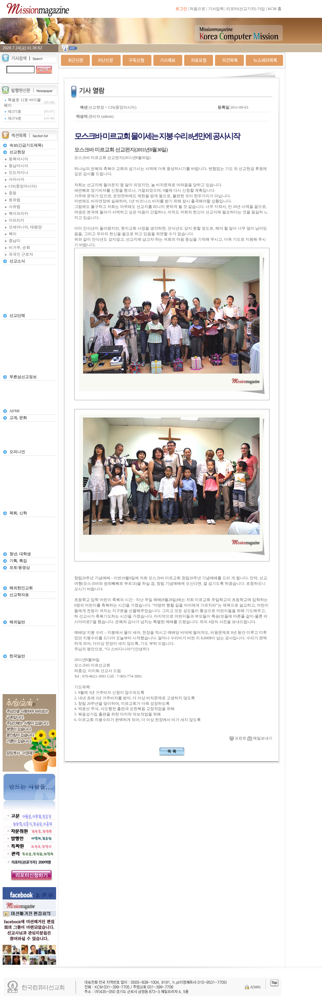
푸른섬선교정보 (23, 377)
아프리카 (16, 220)
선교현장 (17, 152)
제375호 (14, 111)
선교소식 (17, 261)
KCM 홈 (274, 8)
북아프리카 (18, 213)
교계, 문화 (18, 417)
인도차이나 (18, 172)
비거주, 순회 (19, 247)
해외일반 (17, 622)
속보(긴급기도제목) (26, 145)
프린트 (238, 738)
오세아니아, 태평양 (25, 227)
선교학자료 (19, 595)
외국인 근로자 (21, 254)
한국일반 (17, 656)
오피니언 (17, 452)
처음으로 (197, 8)
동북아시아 (18, 159)
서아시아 (16, 179)
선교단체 (17, 315)
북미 (13, 234)
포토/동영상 (19, 567)
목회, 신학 (18, 513)
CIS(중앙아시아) (23, 186)
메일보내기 (259, 738)
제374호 (14, 118)
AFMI (14, 411)
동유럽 (14, 200)
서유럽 (14, 206)
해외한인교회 (21, 588)
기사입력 (216, 8)
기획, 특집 (18, 561)
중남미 (14, 240)
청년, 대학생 (20, 554)
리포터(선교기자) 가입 (245, 8)
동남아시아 (18, 165)
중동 (13, 193)
